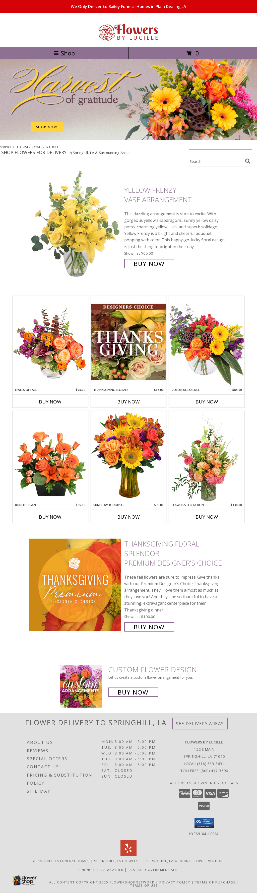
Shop (64, 53)
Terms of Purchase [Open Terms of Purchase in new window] (215, 882)
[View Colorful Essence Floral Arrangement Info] (206, 341)
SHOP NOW (46, 127)
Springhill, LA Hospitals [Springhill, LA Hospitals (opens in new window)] (118, 860)
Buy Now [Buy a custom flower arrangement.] (133, 692)
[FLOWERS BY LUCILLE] (128, 39)
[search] (248, 161)
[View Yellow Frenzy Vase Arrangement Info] (75, 226)
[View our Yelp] (128, 854)
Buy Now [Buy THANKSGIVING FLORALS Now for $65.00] (128, 401)
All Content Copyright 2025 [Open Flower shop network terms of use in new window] (78, 882)
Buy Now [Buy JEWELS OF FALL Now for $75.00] (50, 401)
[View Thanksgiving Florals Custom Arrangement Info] (128, 341)
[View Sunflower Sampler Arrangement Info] (128, 456)
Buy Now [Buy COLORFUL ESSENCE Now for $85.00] (207, 401)
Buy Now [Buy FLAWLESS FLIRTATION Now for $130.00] (207, 517)
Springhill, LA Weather (101, 869)
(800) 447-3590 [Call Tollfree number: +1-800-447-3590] (214, 770)
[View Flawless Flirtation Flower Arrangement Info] (206, 457)
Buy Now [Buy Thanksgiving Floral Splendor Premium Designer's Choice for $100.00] (149, 627)
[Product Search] (216, 161)
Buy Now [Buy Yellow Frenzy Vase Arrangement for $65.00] (149, 263)
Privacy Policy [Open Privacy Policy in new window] (174, 882)
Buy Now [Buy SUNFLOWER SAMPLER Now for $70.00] (128, 517)
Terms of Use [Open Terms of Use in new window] (144, 885)
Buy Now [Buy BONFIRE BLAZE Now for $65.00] (50, 517)
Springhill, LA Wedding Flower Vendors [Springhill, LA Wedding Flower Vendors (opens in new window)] (185, 860)
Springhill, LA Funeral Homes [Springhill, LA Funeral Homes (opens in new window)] (61, 860)
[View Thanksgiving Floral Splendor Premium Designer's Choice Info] (75, 584)
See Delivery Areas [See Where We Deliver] (200, 723)
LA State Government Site (153, 869)
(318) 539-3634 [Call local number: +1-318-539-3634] (211, 763)
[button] (204, 823)
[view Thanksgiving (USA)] (128, 138)
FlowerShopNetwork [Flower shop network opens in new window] (132, 882)
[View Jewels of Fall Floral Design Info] (50, 341)
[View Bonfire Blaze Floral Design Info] (50, 457)
